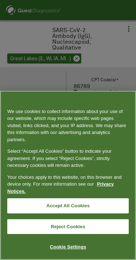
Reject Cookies (68, 226)
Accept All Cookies (68, 205)
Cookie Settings (68, 247)
